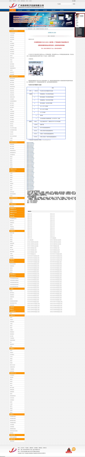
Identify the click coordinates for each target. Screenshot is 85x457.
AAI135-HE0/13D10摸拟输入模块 (33, 265)
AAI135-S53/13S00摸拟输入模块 (56, 283)
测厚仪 (11, 379)
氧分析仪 (11, 123)
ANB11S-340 (52, 220)
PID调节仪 (14, 0)
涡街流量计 (12, 117)
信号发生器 (12, 191)
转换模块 (11, 245)
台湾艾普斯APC (13, 311)
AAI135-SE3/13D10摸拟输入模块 (33, 267)
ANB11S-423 (29, 216)
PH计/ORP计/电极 (13, 127)
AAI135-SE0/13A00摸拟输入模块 (56, 297)
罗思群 (77, 25)
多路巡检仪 (12, 228)
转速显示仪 (12, 49)
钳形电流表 (12, 84)
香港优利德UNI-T (13, 274)
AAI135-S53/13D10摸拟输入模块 (56, 267)
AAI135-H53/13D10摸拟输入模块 (33, 263)
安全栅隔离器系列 (13, 218)
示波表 (11, 404)
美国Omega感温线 (13, 437)
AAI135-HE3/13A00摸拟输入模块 (56, 295)
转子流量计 (12, 119)
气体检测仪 (12, 338)
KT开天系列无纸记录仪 (14, 286)
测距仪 (11, 412)
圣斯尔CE (12, 414)
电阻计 (11, 179)
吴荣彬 (77, 22)
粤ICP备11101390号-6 (41, 453)
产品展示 (28, 10)
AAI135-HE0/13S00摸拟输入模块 (33, 281)
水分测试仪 (12, 375)
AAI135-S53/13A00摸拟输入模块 (56, 299)
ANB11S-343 (29, 220)
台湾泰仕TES (12, 315)
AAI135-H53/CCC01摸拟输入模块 (56, 259)
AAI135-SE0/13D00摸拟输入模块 (33, 273)
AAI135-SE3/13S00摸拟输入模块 (33, 283)
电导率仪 (11, 125)
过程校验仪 (12, 399)
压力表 (11, 356)
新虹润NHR (12, 261)
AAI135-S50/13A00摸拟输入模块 (33, 301)
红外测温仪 (12, 354)
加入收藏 (73, 0)
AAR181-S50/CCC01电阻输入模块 (33, 305)
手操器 (11, 109)
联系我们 (62, 10)
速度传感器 (12, 37)
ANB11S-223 (29, 226)
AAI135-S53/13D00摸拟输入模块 (33, 271)
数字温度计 (12, 105)
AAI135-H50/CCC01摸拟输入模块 (33, 261)
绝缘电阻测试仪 (13, 150)
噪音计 (11, 41)
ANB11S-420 (52, 216)
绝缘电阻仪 (12, 331)
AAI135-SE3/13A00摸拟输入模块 (33, 299)
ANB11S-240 (52, 224)
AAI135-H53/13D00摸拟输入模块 (56, 275)
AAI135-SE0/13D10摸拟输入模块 (56, 265)
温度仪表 (11, 183)
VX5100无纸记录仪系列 (14, 284)
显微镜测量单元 (13, 68)
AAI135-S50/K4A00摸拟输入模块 (56, 285)
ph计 (11, 342)
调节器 (11, 200)
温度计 (11, 317)
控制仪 (11, 235)
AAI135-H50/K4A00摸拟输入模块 (33, 293)
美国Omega (12, 214)
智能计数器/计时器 (13, 303)
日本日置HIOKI (12, 171)
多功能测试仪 (12, 154)
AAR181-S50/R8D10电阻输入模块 (56, 305)
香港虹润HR (12, 259)
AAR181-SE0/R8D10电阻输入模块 (33, 309)
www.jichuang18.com (46, 139)
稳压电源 (11, 257)
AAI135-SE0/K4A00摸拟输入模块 (33, 289)
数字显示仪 (12, 220)
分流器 (11, 138)
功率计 (27, 0)
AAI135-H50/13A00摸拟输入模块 (56, 293)
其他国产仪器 (12, 439)
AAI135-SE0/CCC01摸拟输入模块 (33, 257)
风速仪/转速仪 (12, 340)
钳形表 (11, 177)
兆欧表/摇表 (12, 441)
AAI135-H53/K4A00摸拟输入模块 (56, 291)
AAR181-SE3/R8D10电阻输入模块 (56, 307)
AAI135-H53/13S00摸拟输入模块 (33, 279)
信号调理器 (12, 424)
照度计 (11, 160)
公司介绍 (20, 10)
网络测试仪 (12, 344)
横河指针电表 (12, 78)
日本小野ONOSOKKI (14, 31)
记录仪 (18, 0)
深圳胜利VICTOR (13, 373)
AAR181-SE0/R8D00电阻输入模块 (56, 309)
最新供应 (37, 10)
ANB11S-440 (52, 214)
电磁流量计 (12, 115)
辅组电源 (11, 432)
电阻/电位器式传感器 (13, 430)
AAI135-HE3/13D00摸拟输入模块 (33, 275)
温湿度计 (11, 319)
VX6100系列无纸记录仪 (14, 282)
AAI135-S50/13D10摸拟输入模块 (33, 269)
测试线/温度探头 (13, 193)
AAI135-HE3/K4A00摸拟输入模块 (33, 291)
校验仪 (30, 0)
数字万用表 (12, 82)
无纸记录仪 (12, 92)
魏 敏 (77, 20)
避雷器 (11, 140)
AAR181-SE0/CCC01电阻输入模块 (56, 301)
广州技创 (11, 288)
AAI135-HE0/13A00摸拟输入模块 (33, 297)
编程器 (11, 247)
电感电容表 (12, 391)
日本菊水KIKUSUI (13, 169)
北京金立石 (12, 307)
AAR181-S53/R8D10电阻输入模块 (33, 307)
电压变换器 (12, 51)
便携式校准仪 (12, 86)
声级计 (11, 59)
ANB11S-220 (52, 226)
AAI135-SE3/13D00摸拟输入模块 (56, 271)
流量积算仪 (12, 222)
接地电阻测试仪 (13, 152)
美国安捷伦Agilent (13, 210)
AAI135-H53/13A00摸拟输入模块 (33, 295)
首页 (12, 10)
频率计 (11, 406)
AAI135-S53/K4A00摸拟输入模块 (33, 287)
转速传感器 (12, 45)
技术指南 (45, 10)
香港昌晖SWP (12, 230)
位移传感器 (12, 35)
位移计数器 (12, 39)
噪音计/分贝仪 (12, 364)
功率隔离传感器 (13, 422)
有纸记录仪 (12, 90)
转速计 (11, 162)
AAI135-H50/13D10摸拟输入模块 (56, 261)
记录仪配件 (12, 99)
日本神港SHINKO (13, 204)
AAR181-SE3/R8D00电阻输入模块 (33, 311)
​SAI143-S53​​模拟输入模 (31, 253)
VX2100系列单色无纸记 (14, 278)
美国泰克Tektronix (13, 212)
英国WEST (12, 309)
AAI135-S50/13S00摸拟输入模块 (33, 285)
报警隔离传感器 (13, 428)
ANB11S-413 (29, 218)
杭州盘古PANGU (13, 276)
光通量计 (11, 329)
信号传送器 (12, 53)
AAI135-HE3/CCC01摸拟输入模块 (33, 259)
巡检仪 (11, 239)
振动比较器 (12, 66)
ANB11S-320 (52, 222)
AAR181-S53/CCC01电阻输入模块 (56, 303)
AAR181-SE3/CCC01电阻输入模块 (33, 303)
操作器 (11, 224)
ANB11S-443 (29, 214)
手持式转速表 (12, 33)
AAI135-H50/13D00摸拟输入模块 (33, 277)
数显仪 (10, 0)
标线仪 (11, 381)
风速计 (11, 385)
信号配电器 (12, 426)
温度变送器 (12, 113)
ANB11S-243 (29, 224)
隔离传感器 (23, 0)
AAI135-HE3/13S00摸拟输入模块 (56, 279)
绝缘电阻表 (12, 80)
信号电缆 (11, 47)
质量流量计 (12, 121)
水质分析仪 (12, 371)
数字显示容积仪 (13, 263)
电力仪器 (11, 336)
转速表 (11, 195)
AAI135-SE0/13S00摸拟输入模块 (56, 281)
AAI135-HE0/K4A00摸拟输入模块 (56, 289)
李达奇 (77, 18)
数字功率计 (12, 103)
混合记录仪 (12, 94)
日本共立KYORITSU (13, 142)
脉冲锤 (11, 70)
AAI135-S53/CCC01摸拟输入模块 (33, 255)
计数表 (11, 253)
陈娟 (76, 23)
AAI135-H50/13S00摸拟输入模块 (56, 277)
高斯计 (11, 346)
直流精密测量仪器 (13, 101)
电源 (11, 313)
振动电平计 (12, 72)
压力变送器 (12, 111)
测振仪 (11, 408)
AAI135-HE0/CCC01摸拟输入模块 (56, 257)
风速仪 (11, 358)
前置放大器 (12, 57)
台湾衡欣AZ (12, 348)
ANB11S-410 (52, 218)
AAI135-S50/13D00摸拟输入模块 (56, 269)
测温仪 (11, 156)
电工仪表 (11, 249)
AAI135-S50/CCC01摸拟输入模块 (56, 253)
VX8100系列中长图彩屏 (14, 280)
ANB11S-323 (29, 222)
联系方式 (44, 447)
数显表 (11, 202)
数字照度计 (12, 107)
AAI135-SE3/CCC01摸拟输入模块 (56, 255)
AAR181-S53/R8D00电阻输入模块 (56, 311)
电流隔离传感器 (13, 416)
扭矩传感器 (12, 74)
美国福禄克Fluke (13, 208)
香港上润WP (12, 216)
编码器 (11, 55)
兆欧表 (11, 175)
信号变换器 (12, 43)
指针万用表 (12, 148)
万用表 (11, 173)
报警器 (11, 241)
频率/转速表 (12, 251)
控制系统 (11, 255)
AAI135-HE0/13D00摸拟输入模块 (56, 273)
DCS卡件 (11, 134)
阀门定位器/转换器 (13, 136)
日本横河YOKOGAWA (14, 76)
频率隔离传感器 (13, 420)
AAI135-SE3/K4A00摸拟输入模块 (56, 287)
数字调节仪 (12, 88)
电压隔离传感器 (13, 418)
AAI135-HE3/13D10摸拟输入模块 (56, 263)
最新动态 (53, 10)
